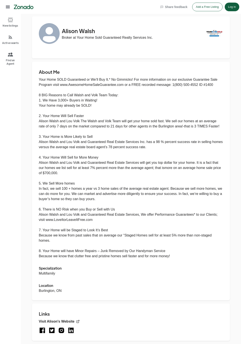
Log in (232, 6)
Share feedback (174, 7)
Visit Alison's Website (59, 321)
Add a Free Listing (207, 6)
